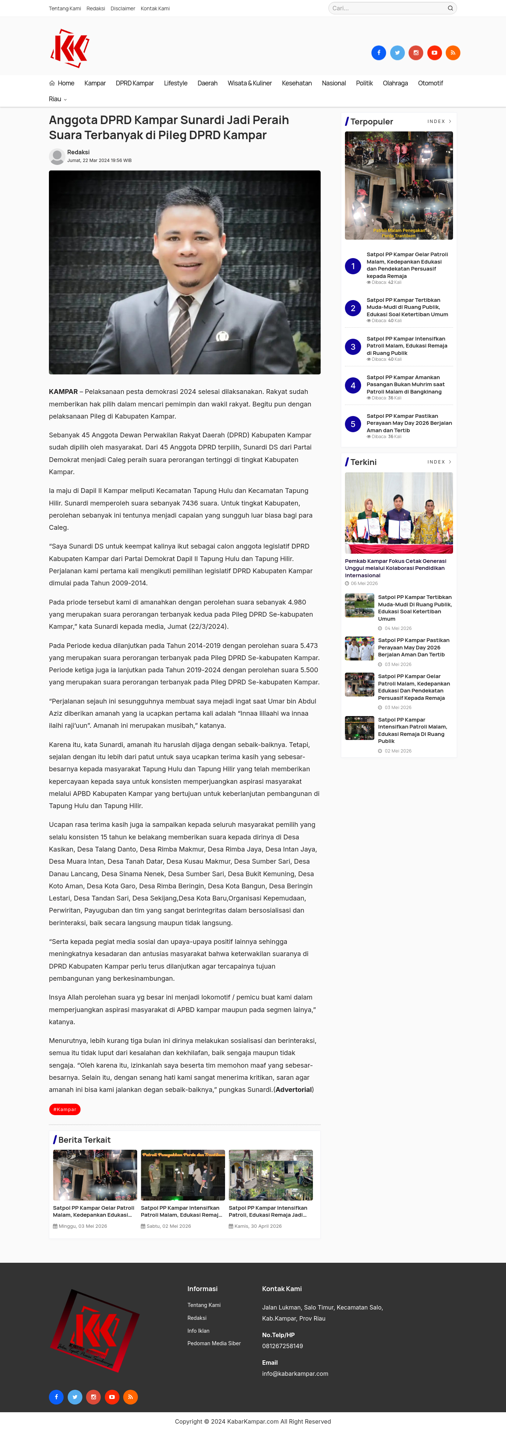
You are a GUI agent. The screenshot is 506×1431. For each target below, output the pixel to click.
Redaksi (96, 8)
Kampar (95, 83)
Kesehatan (297, 83)
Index (440, 121)
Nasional (334, 83)
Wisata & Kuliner (250, 83)
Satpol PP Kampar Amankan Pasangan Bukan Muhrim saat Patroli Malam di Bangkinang (406, 384)
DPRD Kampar (135, 83)
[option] (97, 1192)
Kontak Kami (155, 8)
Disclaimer (123, 8)
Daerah (207, 83)
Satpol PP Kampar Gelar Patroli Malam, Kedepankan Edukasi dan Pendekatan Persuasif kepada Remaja (407, 265)
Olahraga (395, 83)
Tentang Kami (65, 8)
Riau (55, 99)
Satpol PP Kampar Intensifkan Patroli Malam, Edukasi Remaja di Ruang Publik (407, 346)
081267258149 (282, 1346)
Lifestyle (176, 83)
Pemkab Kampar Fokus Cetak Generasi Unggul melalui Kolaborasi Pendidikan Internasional (91, 1211)
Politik (364, 83)
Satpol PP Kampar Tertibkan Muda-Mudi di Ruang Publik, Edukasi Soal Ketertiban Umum (181, 1211)
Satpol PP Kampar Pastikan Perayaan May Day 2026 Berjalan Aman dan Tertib (264, 1211)
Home (61, 83)
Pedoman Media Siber (214, 1343)
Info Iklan (199, 1331)
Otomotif (430, 83)
